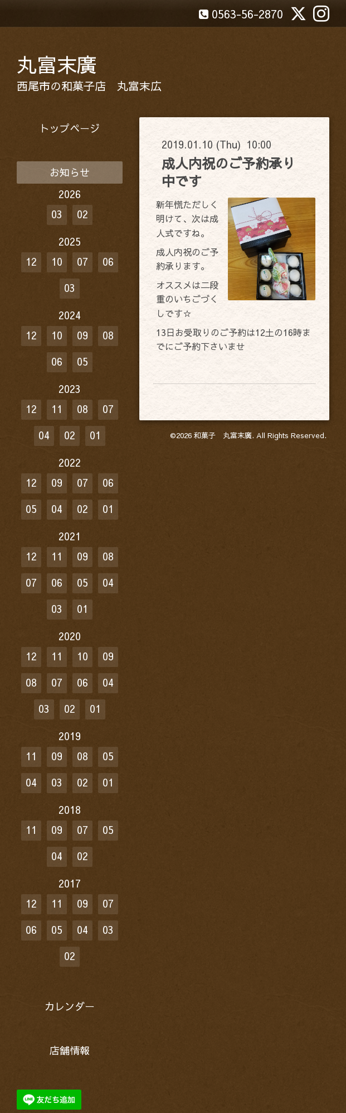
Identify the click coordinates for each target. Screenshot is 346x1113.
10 (56, 261)
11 (56, 409)
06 (108, 261)
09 (82, 335)
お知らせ (70, 172)
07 (82, 261)
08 (108, 335)
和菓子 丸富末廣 (223, 435)
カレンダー (70, 1006)
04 (44, 435)
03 (56, 214)
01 (95, 435)
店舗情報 (70, 1050)
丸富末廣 (57, 64)
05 (82, 361)
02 (82, 214)
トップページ (70, 128)
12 (31, 261)
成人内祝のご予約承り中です (228, 171)
